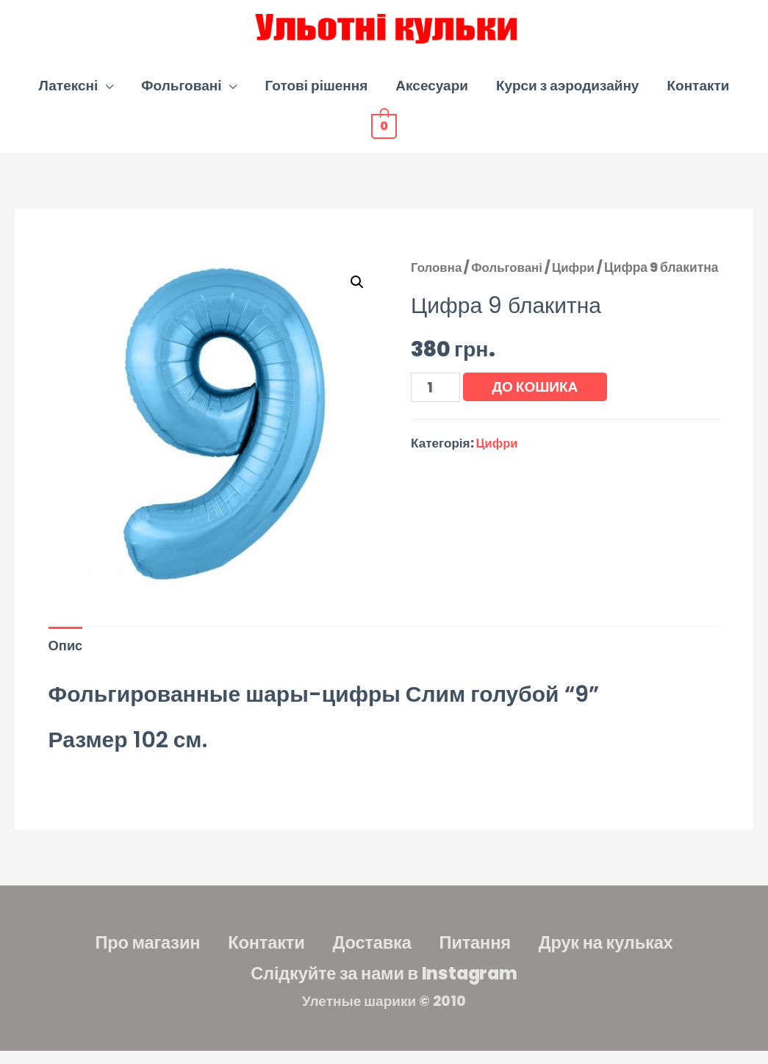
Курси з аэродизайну (567, 94)
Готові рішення (316, 94)
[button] (357, 291)
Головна (437, 276)
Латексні (68, 94)
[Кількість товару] (436, 421)
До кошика (537, 420)
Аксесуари (431, 94)
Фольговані (181, 94)
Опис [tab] (67, 655)
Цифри (578, 276)
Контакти (698, 94)
